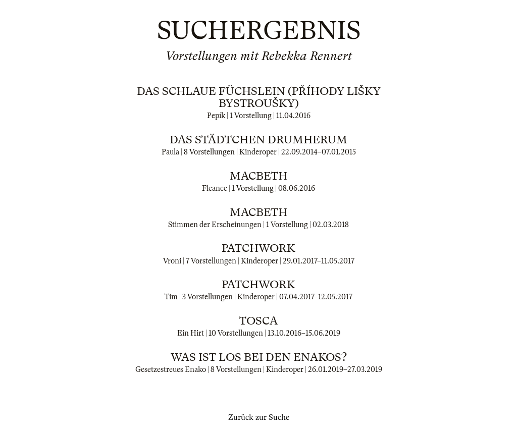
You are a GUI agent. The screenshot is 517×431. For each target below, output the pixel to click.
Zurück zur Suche (258, 417)
